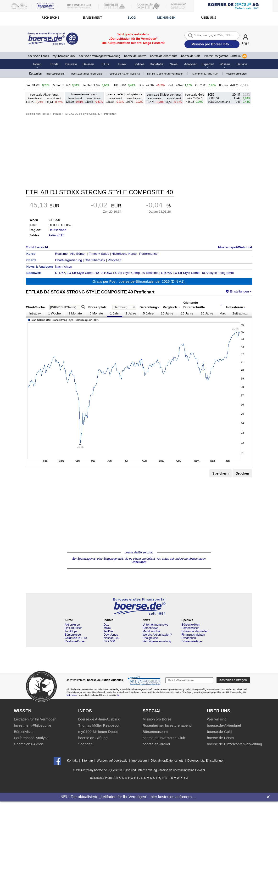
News (174, 64)
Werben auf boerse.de (112, 760)
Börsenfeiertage (192, 641)
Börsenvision (24, 732)
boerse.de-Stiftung (93, 738)
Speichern (220, 473)
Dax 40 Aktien (74, 628)
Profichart (110, 113)
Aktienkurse (72, 624)
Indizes (139, 64)
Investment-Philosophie (32, 725)
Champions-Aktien (28, 744)
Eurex (122, 64)
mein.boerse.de (55, 73)
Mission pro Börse (236, 73)
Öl (196, 85)
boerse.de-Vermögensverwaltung (99, 56)
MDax (56, 85)
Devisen (88, 64)
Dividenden (189, 638)
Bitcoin (223, 85)
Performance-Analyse (31, 738)
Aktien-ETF (57, 235)
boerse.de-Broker (156, 744)
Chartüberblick (95, 260)
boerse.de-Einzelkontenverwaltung (234, 744)
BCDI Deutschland (219, 101)
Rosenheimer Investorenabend (167, 725)
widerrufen (72, 695)
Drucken (242, 473)
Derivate (71, 64)
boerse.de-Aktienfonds (44, 94)
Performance (148, 253)
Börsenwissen (191, 628)
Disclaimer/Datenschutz (167, 760)
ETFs (105, 64)
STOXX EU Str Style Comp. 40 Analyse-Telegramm (197, 273)
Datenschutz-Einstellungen (205, 760)
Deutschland (57, 230)
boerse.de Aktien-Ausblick (99, 719)
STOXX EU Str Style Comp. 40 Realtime (130, 273)
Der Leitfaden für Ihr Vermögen (165, 73)
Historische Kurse (124, 253)
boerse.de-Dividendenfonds (164, 94)
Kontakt (72, 760)
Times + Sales (99, 253)
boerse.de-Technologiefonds (124, 94)
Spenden (85, 744)
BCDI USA (214, 98)
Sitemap (87, 760)
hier (119, 695)
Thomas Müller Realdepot (98, 725)
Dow (142, 85)
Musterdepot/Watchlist (235, 247)
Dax (28, 85)
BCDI (211, 94)
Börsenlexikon (191, 624)
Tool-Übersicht (37, 247)
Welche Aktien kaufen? (157, 634)
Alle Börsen (78, 253)
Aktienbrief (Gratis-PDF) (205, 73)
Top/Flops (71, 631)
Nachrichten (63, 266)
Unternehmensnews (155, 624)
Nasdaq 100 (111, 638)
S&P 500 (109, 641)
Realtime (61, 253)
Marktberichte (151, 631)
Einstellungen (237, 291)
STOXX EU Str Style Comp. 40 (82, 113)
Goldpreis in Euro (76, 638)
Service (242, 64)
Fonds (54, 64)
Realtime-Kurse (75, 641)
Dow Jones (111, 634)
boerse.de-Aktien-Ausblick (125, 73)
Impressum (139, 760)
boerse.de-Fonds (38, 56)
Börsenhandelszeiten (195, 631)
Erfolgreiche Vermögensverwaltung (157, 639)
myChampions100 (64, 56)
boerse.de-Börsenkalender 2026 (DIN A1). (151, 281)
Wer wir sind (217, 719)
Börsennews (150, 628)
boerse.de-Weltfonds (84, 94)
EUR (115, 85)
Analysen (190, 64)
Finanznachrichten (193, 634)
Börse (46, 113)
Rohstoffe (156, 64)
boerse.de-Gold (190, 56)
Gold (171, 85)
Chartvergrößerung (68, 260)
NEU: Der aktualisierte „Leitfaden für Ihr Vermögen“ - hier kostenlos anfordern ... (128, 797)
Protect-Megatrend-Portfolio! (225, 56)
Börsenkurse (73, 634)
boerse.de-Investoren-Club (87, 73)
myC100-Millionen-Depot (98, 732)
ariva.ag (151, 770)
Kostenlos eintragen (233, 680)
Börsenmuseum (155, 732)
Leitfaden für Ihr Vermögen (35, 719)
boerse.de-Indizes (135, 56)
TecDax (87, 85)
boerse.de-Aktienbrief (163, 56)
